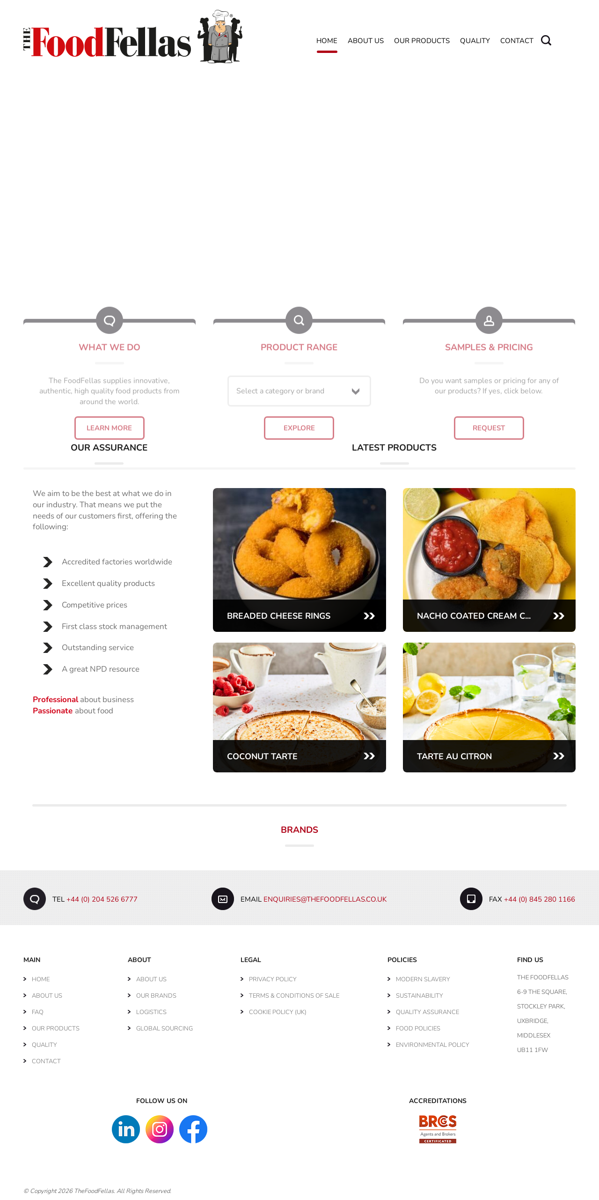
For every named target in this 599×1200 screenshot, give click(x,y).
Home (326, 41)
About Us (366, 41)
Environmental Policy (432, 1045)
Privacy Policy (273, 979)
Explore (299, 378)
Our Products (422, 41)
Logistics (151, 1012)
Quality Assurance (427, 1012)
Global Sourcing (164, 1028)
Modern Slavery (423, 979)
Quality (475, 41)
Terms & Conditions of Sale (294, 996)
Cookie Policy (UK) (278, 1012)
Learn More (109, 378)
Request (489, 378)
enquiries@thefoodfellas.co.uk (325, 899)
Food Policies (418, 1028)
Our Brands (156, 996)
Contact (516, 41)
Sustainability (419, 996)
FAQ (38, 1012)
